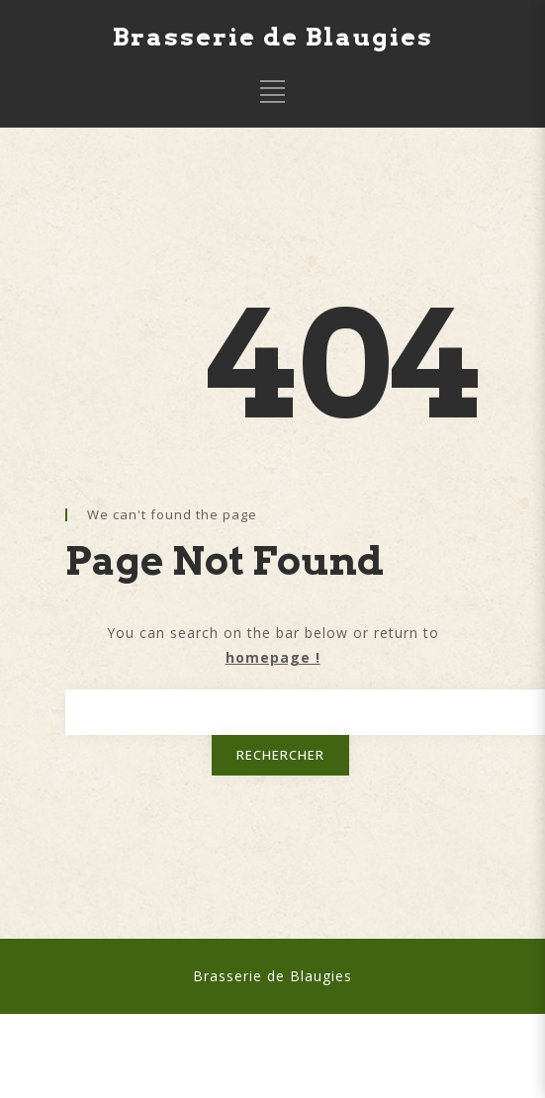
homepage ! (273, 657)
